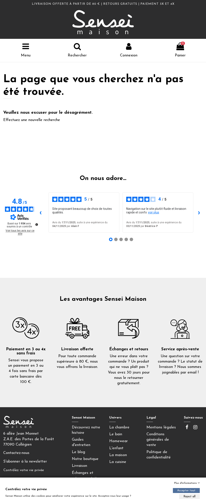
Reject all (189, 496)
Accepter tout (186, 490)
